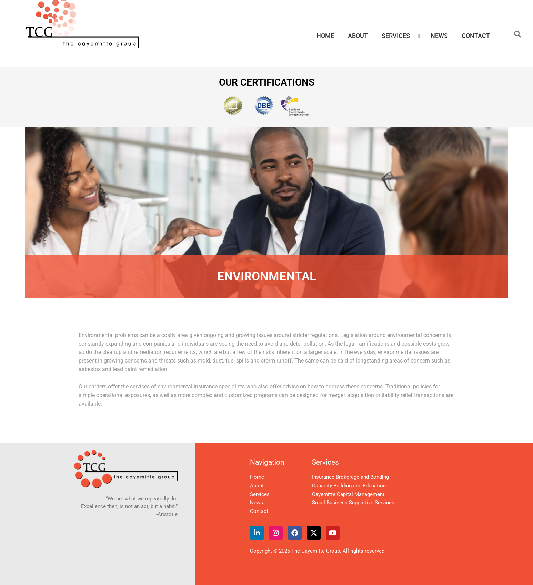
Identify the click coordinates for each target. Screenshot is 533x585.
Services (260, 494)
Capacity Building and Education (349, 486)
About (257, 486)
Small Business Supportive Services (353, 502)
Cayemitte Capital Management (348, 494)
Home (257, 477)
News (256, 502)
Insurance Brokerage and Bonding (350, 477)
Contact (259, 511)
